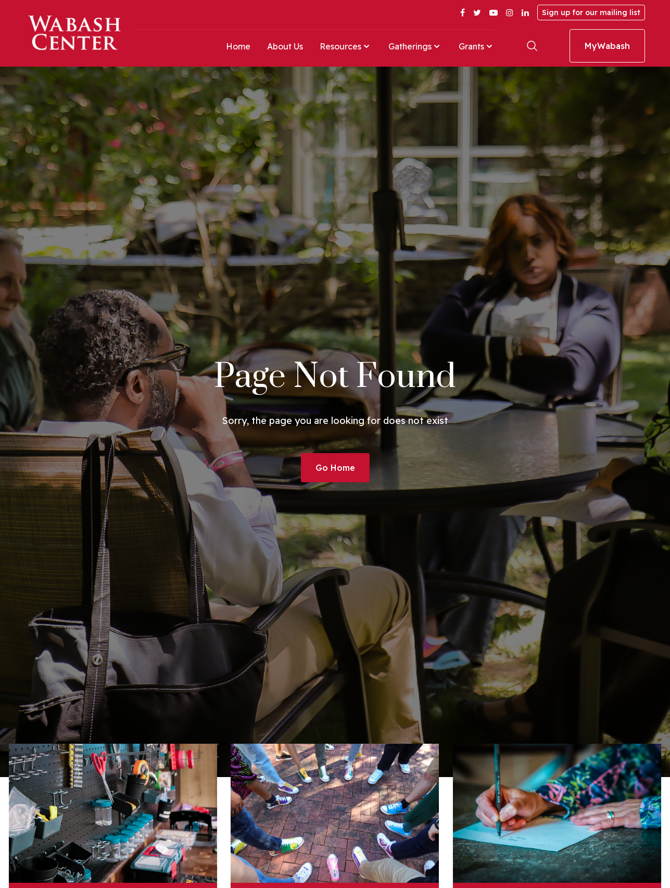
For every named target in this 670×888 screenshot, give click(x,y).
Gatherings (415, 46)
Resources (346, 46)
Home (238, 46)
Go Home (335, 467)
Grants (477, 46)
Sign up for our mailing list (591, 12)
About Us (285, 46)
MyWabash (607, 46)
